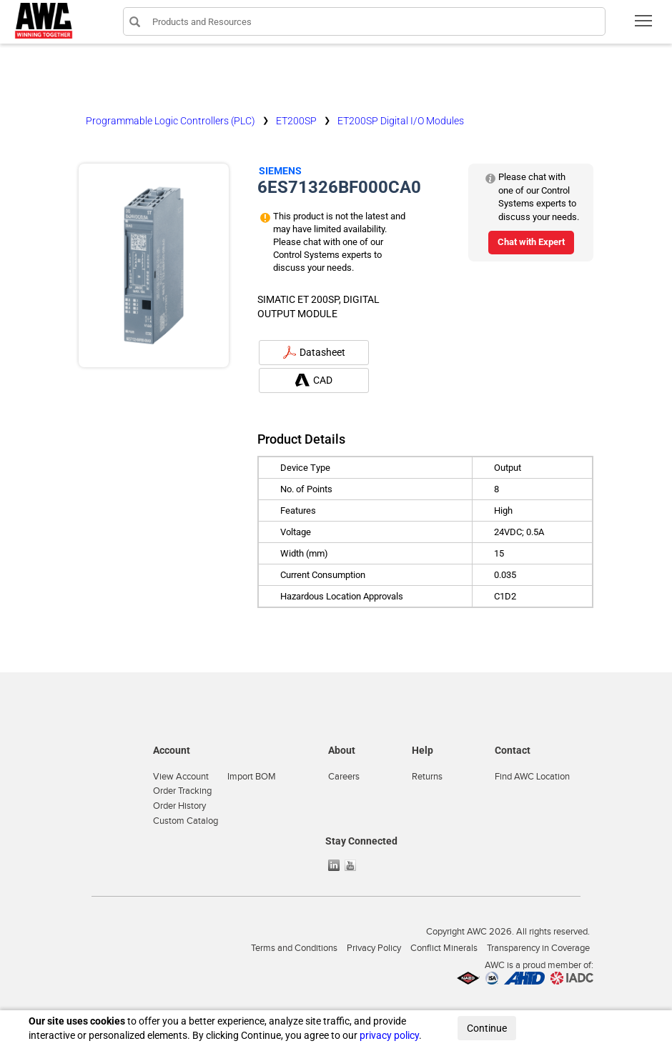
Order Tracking (182, 791)
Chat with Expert (531, 241)
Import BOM (251, 776)
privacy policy (389, 1035)
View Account (181, 776)
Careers (344, 776)
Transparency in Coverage (538, 948)
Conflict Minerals (444, 948)
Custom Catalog (185, 821)
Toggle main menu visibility (644, 25)
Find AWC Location (532, 776)
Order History (179, 806)
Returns (427, 776)
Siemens (280, 170)
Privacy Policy (374, 948)
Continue (487, 1028)
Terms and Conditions (294, 948)
